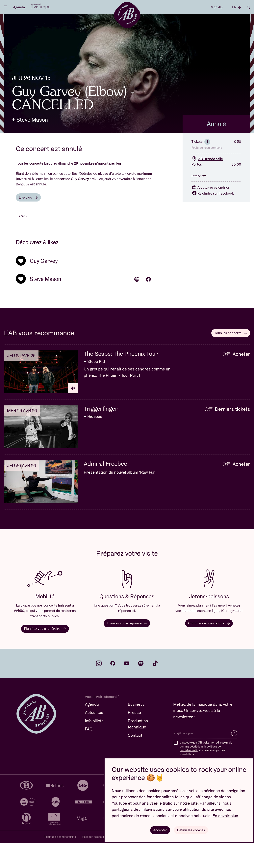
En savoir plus (225, 815)
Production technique (138, 724)
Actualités (94, 712)
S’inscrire (234, 733)
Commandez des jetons (209, 623)
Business (136, 704)
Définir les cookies (191, 830)
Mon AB (216, 7)
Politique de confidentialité (60, 837)
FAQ (88, 729)
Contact (135, 735)
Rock (23, 216)
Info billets (94, 720)
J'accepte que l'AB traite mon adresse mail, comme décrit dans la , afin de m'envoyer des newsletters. (206, 748)
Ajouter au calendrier (210, 187)
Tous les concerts (230, 333)
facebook (112, 663)
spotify (141, 663)
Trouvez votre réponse (127, 623)
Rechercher (248, 7)
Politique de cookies (94, 837)
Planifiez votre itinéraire (45, 628)
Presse (134, 712)
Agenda (19, 7)
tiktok (155, 663)
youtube (126, 663)
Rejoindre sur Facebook (212, 193)
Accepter (160, 830)
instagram (99, 663)
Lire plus (28, 197)
